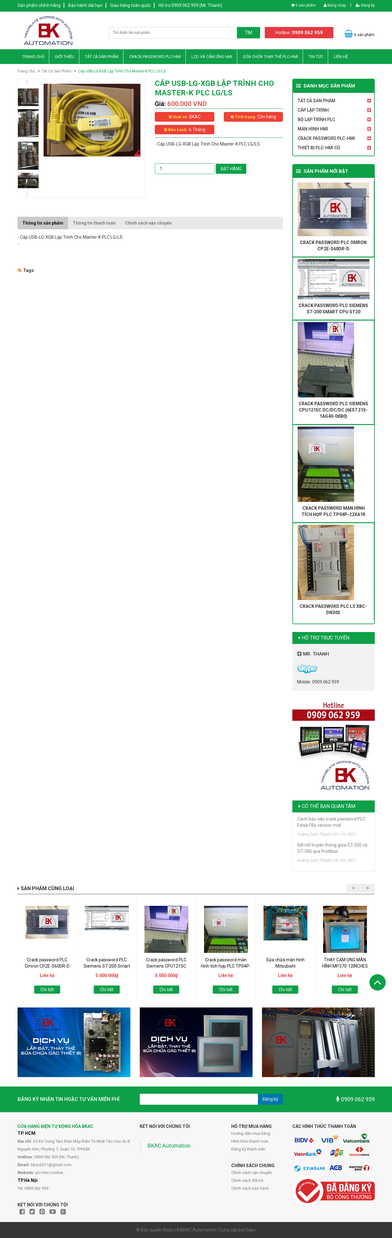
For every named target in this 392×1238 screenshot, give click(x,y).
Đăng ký (365, 5)
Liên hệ (341, 56)
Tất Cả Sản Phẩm (101, 56)
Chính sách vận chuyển (251, 1172)
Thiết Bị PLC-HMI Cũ (319, 147)
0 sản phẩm (305, 5)
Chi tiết (47, 989)
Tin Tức (316, 56)
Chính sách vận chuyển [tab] (148, 223)
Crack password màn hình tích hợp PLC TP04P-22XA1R (226, 966)
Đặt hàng (231, 168)
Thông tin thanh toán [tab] (94, 223)
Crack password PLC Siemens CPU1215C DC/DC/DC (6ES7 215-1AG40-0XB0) (333, 410)
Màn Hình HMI (313, 128)
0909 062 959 (355, 1099)
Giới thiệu (64, 56)
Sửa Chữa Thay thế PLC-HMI (270, 56)
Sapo (250, 1229)
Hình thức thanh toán (250, 1141)
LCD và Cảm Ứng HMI (211, 56)
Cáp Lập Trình (313, 110)
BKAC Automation (169, 1146)
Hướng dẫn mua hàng (250, 1133)
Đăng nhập (335, 5)
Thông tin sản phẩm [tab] (42, 223)
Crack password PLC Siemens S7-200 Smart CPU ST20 (107, 966)
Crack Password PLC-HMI (155, 56)
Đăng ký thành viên (248, 1149)
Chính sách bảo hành (250, 1188)
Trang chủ (33, 56)
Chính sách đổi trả (247, 1180)
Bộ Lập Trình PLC (316, 119)
